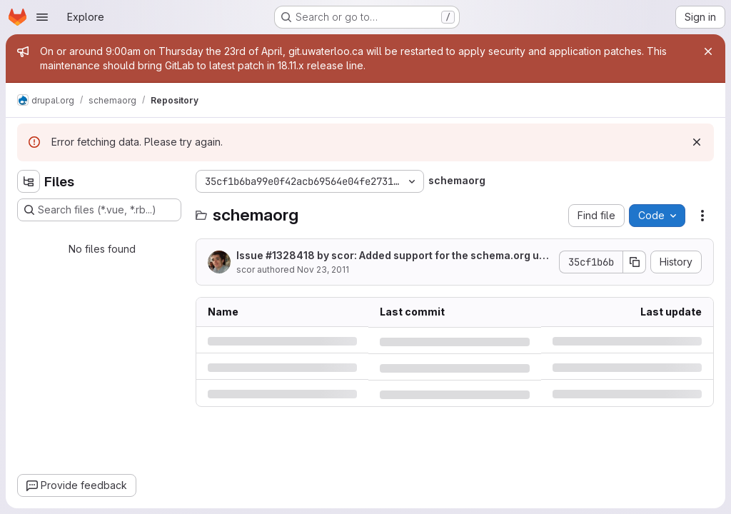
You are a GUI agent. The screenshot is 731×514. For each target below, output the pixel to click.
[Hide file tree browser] (28, 181)
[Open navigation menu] (42, 17)
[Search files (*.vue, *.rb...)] (99, 209)
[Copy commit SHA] (634, 262)
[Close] (708, 51)
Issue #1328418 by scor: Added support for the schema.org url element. (391, 256)
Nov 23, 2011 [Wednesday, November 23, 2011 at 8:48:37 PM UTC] (323, 269)
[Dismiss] (696, 142)
